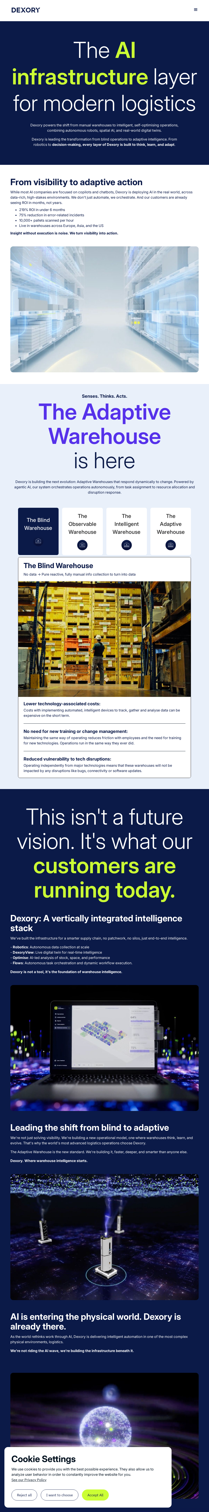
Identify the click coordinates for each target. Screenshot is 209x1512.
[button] (195, 9)
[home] (25, 9)
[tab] (38, 531)
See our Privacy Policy (28, 1480)
